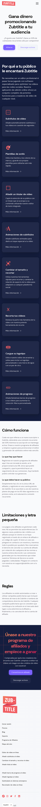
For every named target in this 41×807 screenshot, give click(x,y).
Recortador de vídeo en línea (12, 785)
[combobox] (7, 805)
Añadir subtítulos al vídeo (11, 756)
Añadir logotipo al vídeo (10, 777)
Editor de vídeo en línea (10, 752)
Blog (3, 732)
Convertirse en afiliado (20, 672)
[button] (37, 3)
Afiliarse (9, 47)
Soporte (5, 736)
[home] (8, 3)
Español (6, 805)
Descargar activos (27, 47)
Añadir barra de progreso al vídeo (14, 773)
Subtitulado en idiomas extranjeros (14, 781)
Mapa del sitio (7, 744)
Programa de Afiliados (10, 740)
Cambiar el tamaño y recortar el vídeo (15, 760)
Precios (4, 728)
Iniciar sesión (6, 724)
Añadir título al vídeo (9, 764)
